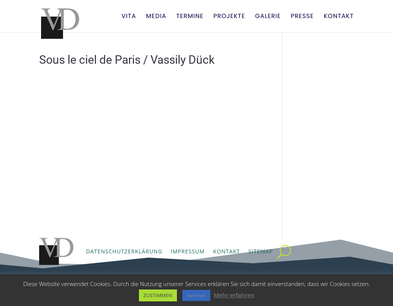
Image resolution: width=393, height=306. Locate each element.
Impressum (188, 251)
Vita (128, 16)
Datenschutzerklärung (124, 251)
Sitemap (260, 251)
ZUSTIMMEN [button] (158, 295)
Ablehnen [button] (196, 295)
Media (156, 16)
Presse (302, 16)
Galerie (268, 16)
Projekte (229, 16)
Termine (189, 16)
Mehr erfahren (234, 295)
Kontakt (339, 16)
